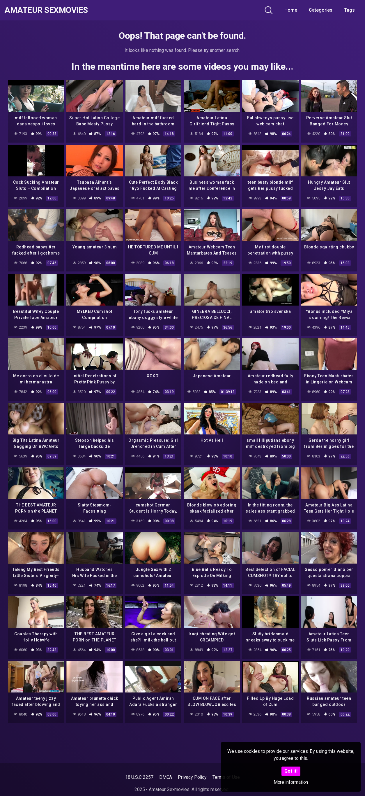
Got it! (290, 771)
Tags (349, 10)
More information (291, 782)
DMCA (165, 777)
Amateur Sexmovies (46, 10)
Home (290, 10)
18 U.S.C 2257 (139, 777)
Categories (320, 10)
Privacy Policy (192, 777)
